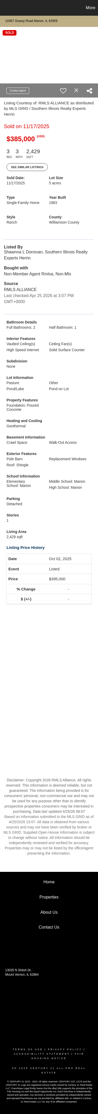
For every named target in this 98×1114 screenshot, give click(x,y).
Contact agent (18, 90)
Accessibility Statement (42, 1054)
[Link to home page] (4, 8)
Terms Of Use (28, 1049)
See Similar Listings (27, 167)
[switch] (63, 91)
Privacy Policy (65, 1049)
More (90, 7)
